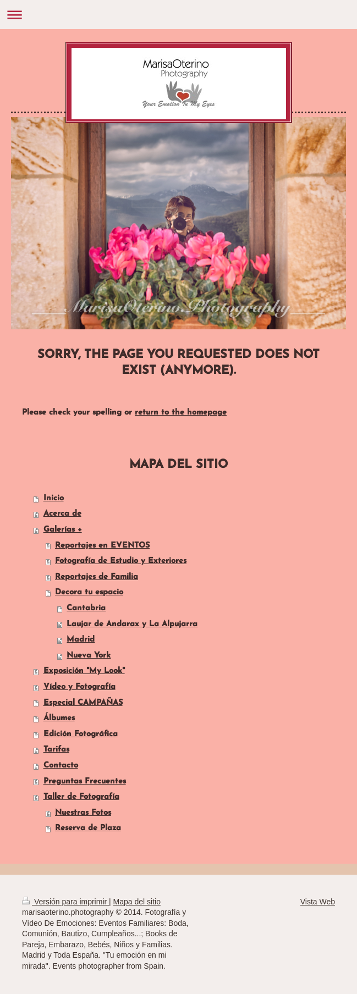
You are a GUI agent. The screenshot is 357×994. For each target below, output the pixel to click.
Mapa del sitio (137, 901)
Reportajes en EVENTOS (102, 546)
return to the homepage (181, 412)
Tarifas (56, 750)
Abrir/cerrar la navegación (178, 14)
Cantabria (86, 608)
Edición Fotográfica (80, 734)
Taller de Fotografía (81, 797)
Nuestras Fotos (83, 813)
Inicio (53, 498)
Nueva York (89, 655)
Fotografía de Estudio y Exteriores (120, 561)
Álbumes (59, 718)
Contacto (60, 765)
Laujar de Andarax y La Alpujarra (132, 624)
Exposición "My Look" (84, 671)
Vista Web (317, 901)
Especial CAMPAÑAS (83, 703)
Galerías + (62, 530)
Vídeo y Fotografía (79, 687)
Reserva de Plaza (88, 828)
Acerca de (62, 514)
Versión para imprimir (65, 901)
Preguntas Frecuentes (84, 781)
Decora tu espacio (89, 592)
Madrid (81, 640)
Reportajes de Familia (96, 577)
